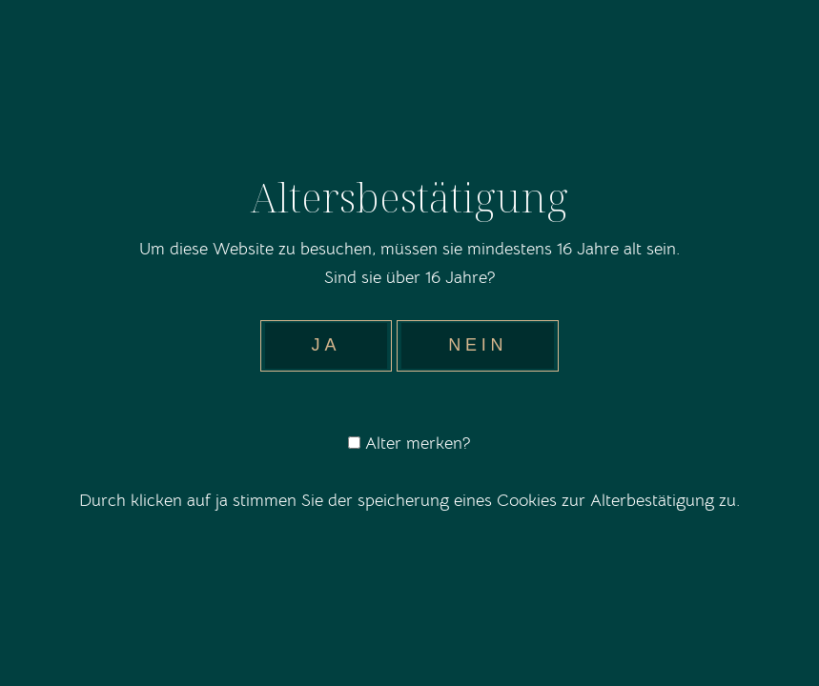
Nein (477, 344)
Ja (326, 344)
